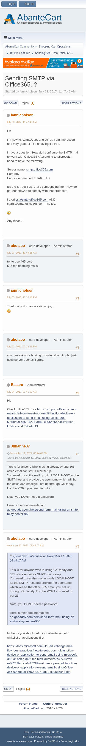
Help (26, 732)
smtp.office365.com (39, 169)
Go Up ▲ (57, 732)
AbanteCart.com (34, 708)
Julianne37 (20, 446)
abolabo (18, 246)
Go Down (10, 103)
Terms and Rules (40, 732)
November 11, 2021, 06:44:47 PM (28, 453)
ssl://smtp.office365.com (32, 199)
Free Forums (25, 741)
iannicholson (22, 115)
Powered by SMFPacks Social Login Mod (57, 741)
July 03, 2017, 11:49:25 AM (22, 252)
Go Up (8, 688)
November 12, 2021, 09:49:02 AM (25, 545)
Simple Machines (53, 736)
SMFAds (10, 741)
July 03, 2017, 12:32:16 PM (22, 297)
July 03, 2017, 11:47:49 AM (22, 122)
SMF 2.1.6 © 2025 (33, 736)
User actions (71, 103)
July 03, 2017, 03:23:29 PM (22, 346)
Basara (17, 385)
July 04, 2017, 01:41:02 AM (22, 391)
